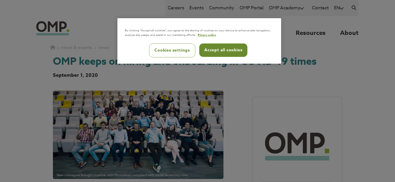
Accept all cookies (223, 50)
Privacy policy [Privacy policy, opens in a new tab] (207, 35)
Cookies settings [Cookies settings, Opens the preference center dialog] (172, 50)
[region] (199, 41)
